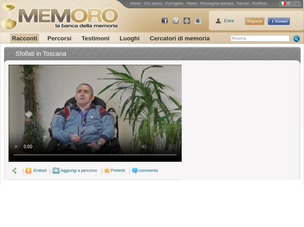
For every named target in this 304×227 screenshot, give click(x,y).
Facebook (167, 23)
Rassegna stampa (217, 3)
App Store (200, 23)
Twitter (178, 23)
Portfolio (259, 3)
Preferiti (114, 170)
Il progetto (174, 3)
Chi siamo (153, 3)
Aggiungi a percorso (74, 170)
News (192, 3)
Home (135, 3)
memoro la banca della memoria (59, 14)
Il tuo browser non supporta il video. (95, 113)
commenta (144, 170)
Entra (229, 20)
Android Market (189, 23)
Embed (35, 170)
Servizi (243, 3)
